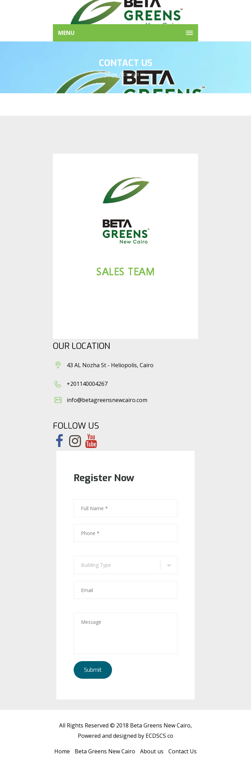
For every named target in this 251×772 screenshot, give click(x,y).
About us (152, 751)
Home (111, 74)
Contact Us (182, 751)
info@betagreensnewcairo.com (107, 400)
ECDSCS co (159, 736)
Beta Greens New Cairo (105, 751)
